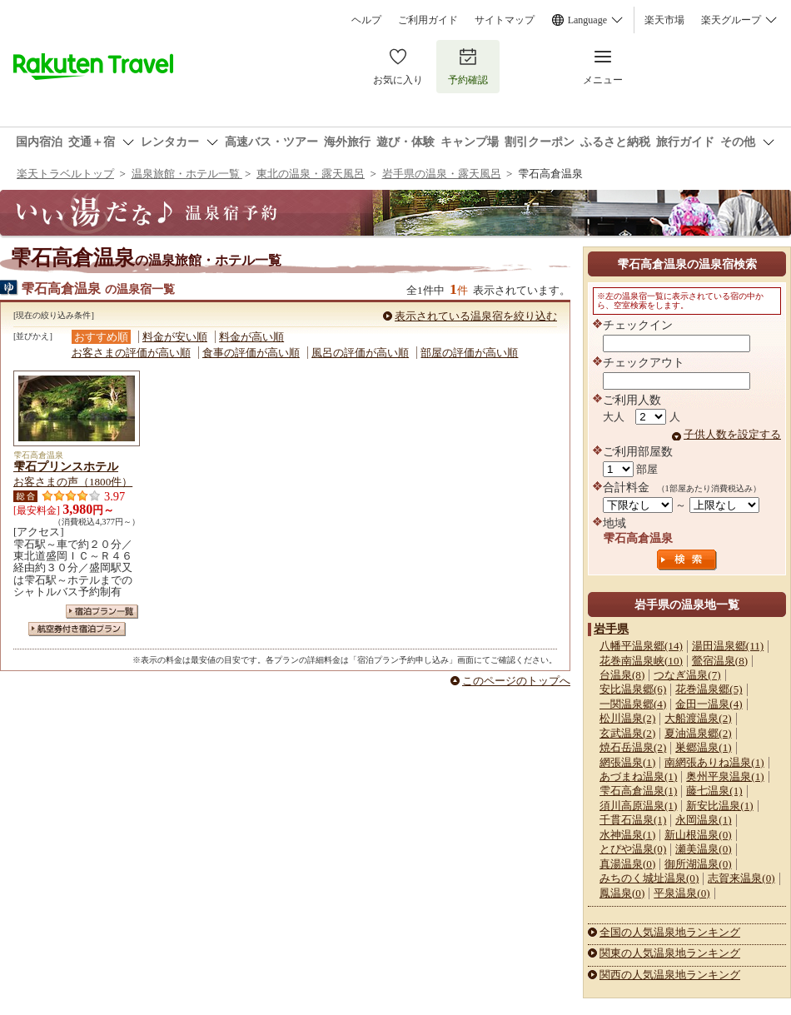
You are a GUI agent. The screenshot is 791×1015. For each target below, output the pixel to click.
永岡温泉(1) (703, 819)
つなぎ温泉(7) (687, 675)
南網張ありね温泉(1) (714, 762)
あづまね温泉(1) (638, 776)
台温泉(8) (621, 675)
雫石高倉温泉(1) (638, 790)
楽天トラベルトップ (65, 173)
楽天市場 (664, 20)
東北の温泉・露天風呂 (310, 173)
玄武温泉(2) (627, 733)
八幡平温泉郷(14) (641, 645)
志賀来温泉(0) (741, 878)
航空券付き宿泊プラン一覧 (77, 629)
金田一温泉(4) (708, 704)
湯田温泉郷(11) (728, 645)
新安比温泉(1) (719, 805)
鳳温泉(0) (621, 893)
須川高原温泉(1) (638, 805)
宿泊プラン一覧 (102, 612)
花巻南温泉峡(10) (641, 660)
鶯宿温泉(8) (720, 660)
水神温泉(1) (627, 834)
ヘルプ (366, 20)
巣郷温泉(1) (703, 747)
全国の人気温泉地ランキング (669, 932)
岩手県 (611, 628)
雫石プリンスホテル (65, 466)
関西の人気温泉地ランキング (669, 974)
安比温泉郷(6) (632, 689)
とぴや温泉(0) (632, 849)
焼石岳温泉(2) (632, 747)
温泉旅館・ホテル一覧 (187, 173)
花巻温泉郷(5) (708, 689)
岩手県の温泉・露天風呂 (441, 173)
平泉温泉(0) (681, 893)
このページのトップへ (516, 680)
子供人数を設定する (732, 434)
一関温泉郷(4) (632, 704)
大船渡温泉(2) (697, 718)
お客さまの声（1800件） (72, 481)
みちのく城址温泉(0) (649, 878)
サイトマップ (505, 20)
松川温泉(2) (627, 718)
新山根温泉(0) (697, 834)
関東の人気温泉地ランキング (669, 953)
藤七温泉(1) (714, 790)
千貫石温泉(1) (632, 819)
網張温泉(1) (627, 762)
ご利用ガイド (428, 20)
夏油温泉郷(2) (697, 733)
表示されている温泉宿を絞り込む (476, 316)
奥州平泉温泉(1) (725, 776)
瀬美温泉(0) (703, 849)
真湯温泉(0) (627, 864)
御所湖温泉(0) (697, 864)
